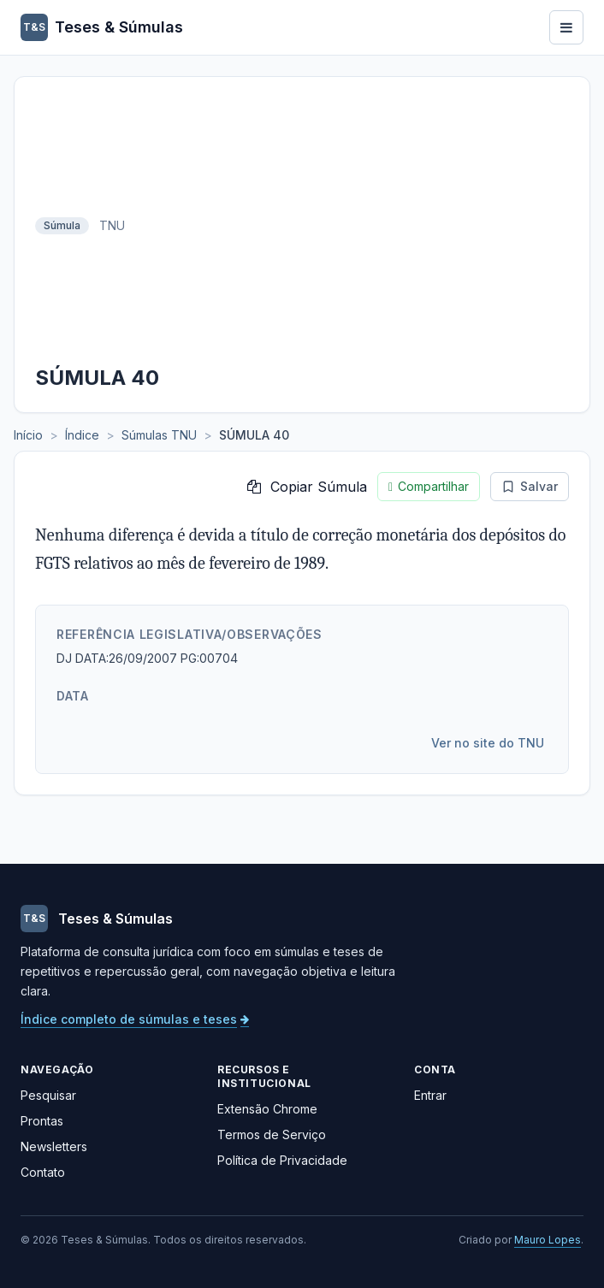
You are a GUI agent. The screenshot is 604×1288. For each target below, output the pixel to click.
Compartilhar (428, 486)
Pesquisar (48, 1095)
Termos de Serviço (271, 1134)
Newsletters (54, 1146)
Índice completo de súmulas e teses (135, 1019)
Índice (82, 435)
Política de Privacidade (282, 1160)
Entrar (430, 1095)
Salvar (529, 486)
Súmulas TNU (159, 435)
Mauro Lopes (547, 1239)
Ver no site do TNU (487, 743)
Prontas (42, 1121)
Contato (43, 1172)
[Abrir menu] (566, 27)
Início (28, 435)
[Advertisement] (352, 226)
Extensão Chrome (267, 1109)
